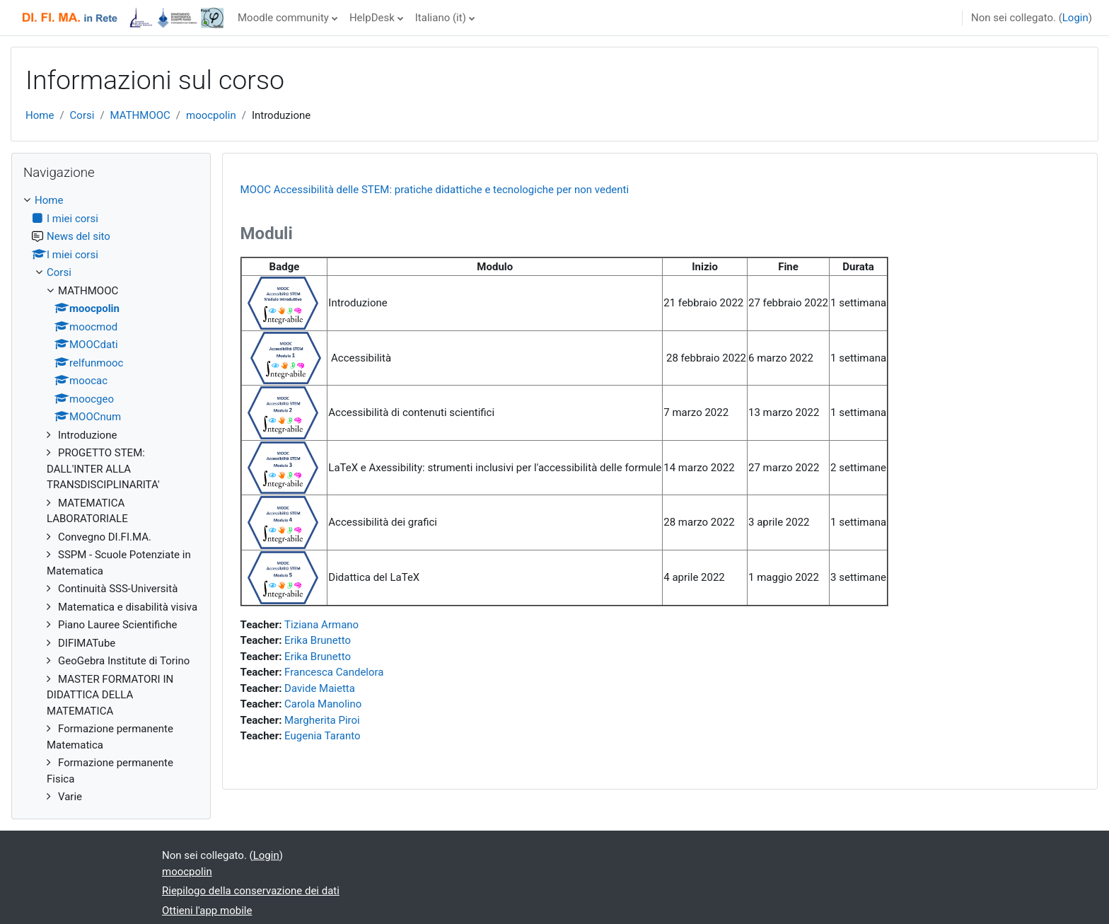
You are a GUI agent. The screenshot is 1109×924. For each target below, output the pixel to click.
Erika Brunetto (317, 640)
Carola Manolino (322, 704)
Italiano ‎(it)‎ (440, 17)
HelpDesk (372, 17)
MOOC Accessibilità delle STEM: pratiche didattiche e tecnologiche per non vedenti (434, 189)
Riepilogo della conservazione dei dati (250, 890)
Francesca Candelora (333, 672)
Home (39, 115)
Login (1075, 17)
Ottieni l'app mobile (207, 910)
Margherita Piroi (322, 720)
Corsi (82, 115)
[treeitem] (111, 498)
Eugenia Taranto (322, 735)
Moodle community (283, 17)
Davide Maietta (319, 688)
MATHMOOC (140, 115)
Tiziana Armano (321, 624)
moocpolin (211, 115)
